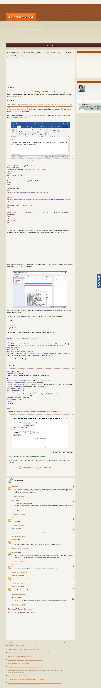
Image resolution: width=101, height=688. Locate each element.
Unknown (15, 486)
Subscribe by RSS (26, 467)
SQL (47, 45)
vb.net (46, 91)
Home (9, 45)
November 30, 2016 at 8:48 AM (20, 548)
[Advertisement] (47, 17)
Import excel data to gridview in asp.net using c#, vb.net (52, 108)
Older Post (62, 642)
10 (73, 599)
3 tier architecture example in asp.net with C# (18, 663)
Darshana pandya (17, 575)
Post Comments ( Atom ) (19, 645)
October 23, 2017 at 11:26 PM (19, 572)
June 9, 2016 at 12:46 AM (18, 514)
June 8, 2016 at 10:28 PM (18, 496)
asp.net (37, 91)
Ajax (23, 45)
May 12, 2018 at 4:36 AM (18, 594)
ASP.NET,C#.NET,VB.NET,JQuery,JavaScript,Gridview (24, 30)
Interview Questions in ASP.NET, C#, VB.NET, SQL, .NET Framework (24, 649)
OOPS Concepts (63, 45)
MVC (72, 45)
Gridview (31, 45)
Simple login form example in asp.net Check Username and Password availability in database (29, 653)
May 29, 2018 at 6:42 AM (18, 605)
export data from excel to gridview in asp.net (23, 108)
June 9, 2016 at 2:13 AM (18, 525)
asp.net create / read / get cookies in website (36, 104)
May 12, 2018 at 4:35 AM (18, 583)
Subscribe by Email (43, 467)
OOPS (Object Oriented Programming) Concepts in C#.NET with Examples (25, 667)
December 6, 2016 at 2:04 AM (19, 561)
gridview (19, 109)
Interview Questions (83, 45)
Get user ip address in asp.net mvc (59, 104)
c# (19, 57)
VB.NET (22, 57)
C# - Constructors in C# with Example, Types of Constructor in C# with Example (26, 679)
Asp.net (15, 57)
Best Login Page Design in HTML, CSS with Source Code (21, 676)
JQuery (53, 45)
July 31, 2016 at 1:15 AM (18, 536)
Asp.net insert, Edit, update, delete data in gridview (19, 656)
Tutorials (96, 45)
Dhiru (14, 500)
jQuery (37, 109)
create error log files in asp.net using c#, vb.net (42, 106)
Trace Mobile (12, 48)
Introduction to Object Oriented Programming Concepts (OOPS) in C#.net (25, 660)
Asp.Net (16, 45)
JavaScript (40, 45)
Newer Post (9, 642)
